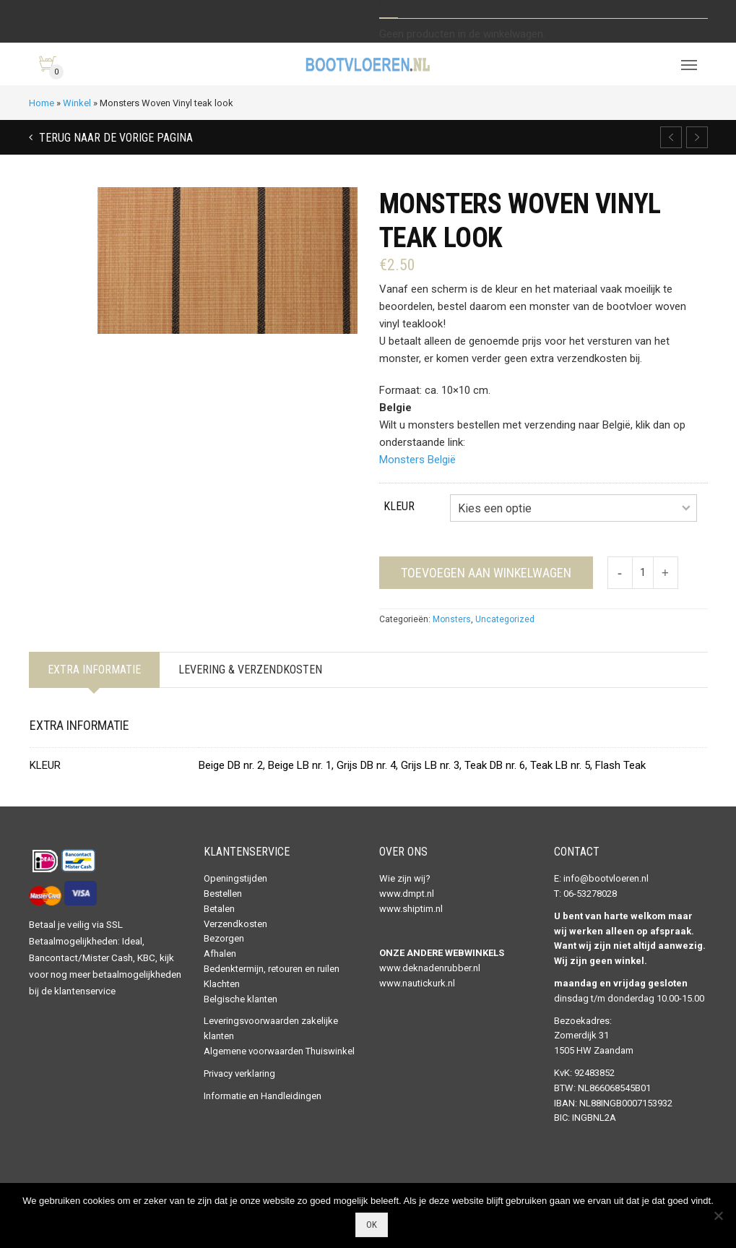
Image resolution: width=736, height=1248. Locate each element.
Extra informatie (94, 669)
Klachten (222, 983)
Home (41, 103)
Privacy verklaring (239, 1073)
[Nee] (718, 1215)
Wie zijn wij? (404, 878)
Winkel (77, 103)
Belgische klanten (240, 999)
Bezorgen (224, 938)
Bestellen (223, 893)
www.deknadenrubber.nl (429, 968)
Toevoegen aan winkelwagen (486, 572)
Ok (371, 1224)
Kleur (399, 506)
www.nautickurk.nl (417, 983)
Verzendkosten (235, 923)
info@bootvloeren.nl (606, 878)
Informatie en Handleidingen (262, 1095)
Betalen (219, 908)
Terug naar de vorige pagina (114, 138)
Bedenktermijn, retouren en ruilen (271, 968)
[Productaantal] (643, 572)
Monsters (452, 619)
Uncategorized (504, 619)
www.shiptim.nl (411, 908)
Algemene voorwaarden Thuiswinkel (279, 1051)
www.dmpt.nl (406, 893)
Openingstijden (235, 878)
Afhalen (220, 953)
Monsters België (417, 459)
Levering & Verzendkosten (250, 669)
